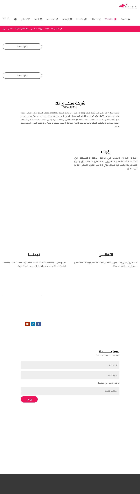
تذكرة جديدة (22, 46)
